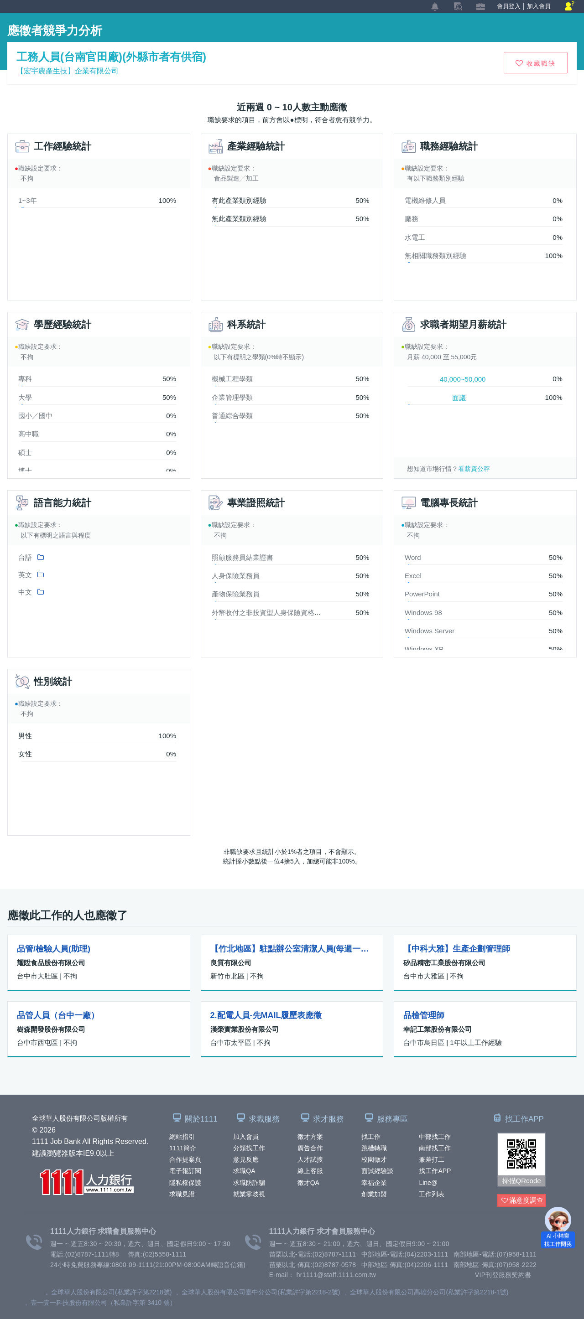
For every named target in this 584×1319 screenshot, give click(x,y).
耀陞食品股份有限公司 (51, 963)
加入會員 (246, 1136)
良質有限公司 (230, 963)
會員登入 (509, 6)
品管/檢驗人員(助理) (53, 948)
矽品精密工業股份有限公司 (444, 963)
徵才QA (308, 1182)
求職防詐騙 (249, 1182)
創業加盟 (374, 1194)
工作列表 (431, 1194)
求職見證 (182, 1194)
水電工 (415, 237)
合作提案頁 (185, 1159)
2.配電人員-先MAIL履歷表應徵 (266, 1015)
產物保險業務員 (236, 594)
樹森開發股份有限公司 (51, 1029)
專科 (25, 379)
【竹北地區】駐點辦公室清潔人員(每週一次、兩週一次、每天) (292, 948)
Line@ (428, 1182)
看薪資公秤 (474, 468)
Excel (413, 575)
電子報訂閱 (185, 1170)
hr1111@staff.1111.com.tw (336, 1274)
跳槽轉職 (374, 1148)
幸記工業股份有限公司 (437, 1029)
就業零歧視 (249, 1194)
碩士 (25, 452)
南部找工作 (435, 1148)
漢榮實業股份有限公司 (244, 1029)
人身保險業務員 (236, 575)
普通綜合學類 (232, 415)
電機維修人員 (425, 200)
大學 (25, 397)
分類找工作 (249, 1148)
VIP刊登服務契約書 (503, 1274)
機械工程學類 (232, 379)
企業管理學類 (232, 397)
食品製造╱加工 (236, 178)
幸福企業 (374, 1182)
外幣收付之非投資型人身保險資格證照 (270, 612)
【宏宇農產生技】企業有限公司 (67, 71)
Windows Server (429, 631)
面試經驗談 (377, 1170)
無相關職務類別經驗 (435, 255)
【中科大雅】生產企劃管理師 (456, 948)
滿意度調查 (522, 1200)
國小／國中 (35, 415)
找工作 (371, 1136)
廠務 (411, 218)
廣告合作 (310, 1148)
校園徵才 (374, 1159)
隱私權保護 (185, 1182)
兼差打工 (431, 1159)
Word (413, 557)
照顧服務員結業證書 (242, 557)
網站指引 (182, 1136)
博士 (25, 471)
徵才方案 (310, 1136)
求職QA (244, 1170)
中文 (25, 592)
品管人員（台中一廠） (58, 1015)
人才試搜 (310, 1159)
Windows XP (424, 649)
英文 (25, 575)
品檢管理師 (423, 1015)
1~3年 (27, 200)
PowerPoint (422, 594)
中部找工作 (435, 1136)
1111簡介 (182, 1148)
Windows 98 (423, 612)
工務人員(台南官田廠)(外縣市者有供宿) (111, 57)
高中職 (28, 434)
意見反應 (246, 1159)
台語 (25, 557)
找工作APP (435, 1170)
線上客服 (310, 1170)
